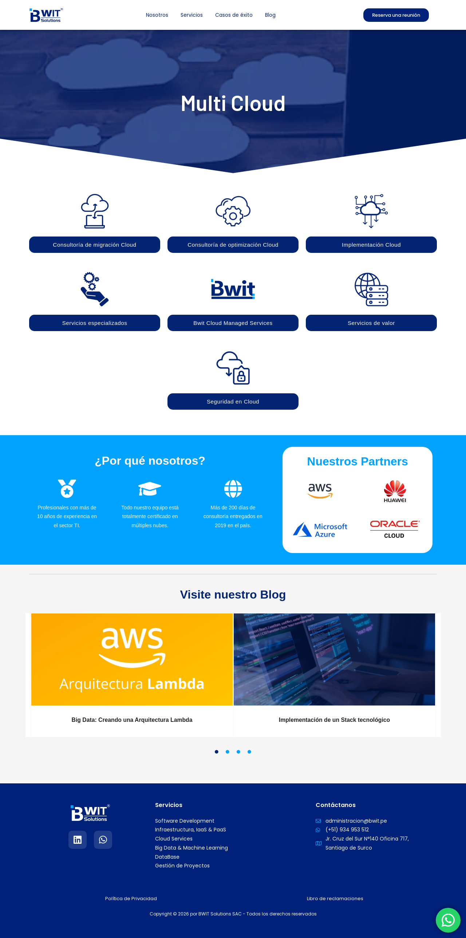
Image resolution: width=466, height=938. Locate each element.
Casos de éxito (234, 15)
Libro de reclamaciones (335, 898)
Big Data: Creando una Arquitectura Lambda (132, 721)
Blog (270, 15)
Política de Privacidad (131, 898)
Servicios (192, 15)
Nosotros (157, 15)
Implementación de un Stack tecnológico (334, 721)
